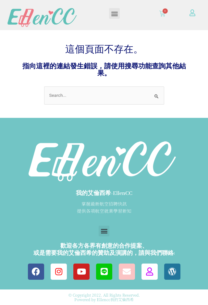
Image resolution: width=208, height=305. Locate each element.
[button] (114, 13)
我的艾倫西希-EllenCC (104, 193)
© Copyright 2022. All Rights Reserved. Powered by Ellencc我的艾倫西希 (104, 297)
